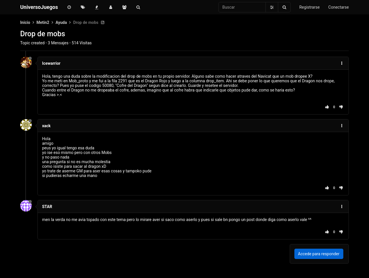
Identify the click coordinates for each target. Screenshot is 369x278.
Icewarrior (51, 63)
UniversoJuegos (39, 7)
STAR (47, 206)
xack (46, 125)
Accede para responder (319, 254)
